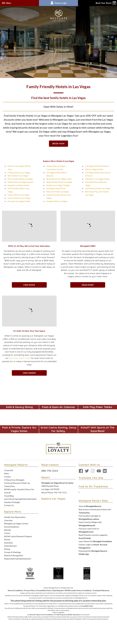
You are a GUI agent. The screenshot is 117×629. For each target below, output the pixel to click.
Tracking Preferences (101, 590)
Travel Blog (9, 496)
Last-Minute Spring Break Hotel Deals (20, 499)
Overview (8, 520)
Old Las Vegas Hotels (94, 169)
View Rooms (29, 373)
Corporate (8, 470)
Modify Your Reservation (15, 517)
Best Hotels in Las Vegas (18, 175)
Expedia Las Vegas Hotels (18, 185)
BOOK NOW (58, 143)
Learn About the (95, 541)
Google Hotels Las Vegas (56, 201)
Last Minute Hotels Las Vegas (97, 188)
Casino (7, 533)
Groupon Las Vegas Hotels (19, 201)
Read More (88, 285)
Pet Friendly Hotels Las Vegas (20, 179)
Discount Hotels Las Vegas (57, 191)
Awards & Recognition (13, 555)
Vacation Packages (12, 502)
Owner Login (58, 3)
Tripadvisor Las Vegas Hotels (97, 179)
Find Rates (29, 285)
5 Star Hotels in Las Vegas (18, 195)
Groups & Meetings (12, 552)
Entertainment (10, 546)
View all (90, 506)
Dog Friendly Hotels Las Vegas (59, 182)
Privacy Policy (29, 590)
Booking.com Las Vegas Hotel (58, 179)
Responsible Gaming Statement (17, 558)
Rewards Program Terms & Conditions (41, 614)
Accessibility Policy (43, 590)
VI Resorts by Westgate (14, 480)
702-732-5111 (60, 492)
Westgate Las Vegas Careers (16, 523)
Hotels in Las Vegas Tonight (58, 185)
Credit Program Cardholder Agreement (68, 614)
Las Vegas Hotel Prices (56, 188)
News (6, 473)
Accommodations (11, 527)
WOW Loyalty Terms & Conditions (78, 590)
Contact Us (9, 505)
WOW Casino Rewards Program (18, 536)
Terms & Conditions (15, 590)
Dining (7, 549)
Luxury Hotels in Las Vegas (19, 198)
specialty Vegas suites (20, 358)
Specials (7, 530)
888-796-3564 (49, 470)
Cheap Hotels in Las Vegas (19, 172)
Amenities (8, 542)
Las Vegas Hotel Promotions (97, 166)
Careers (7, 476)
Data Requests (58, 590)
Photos (7, 539)
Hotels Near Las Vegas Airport (20, 182)
